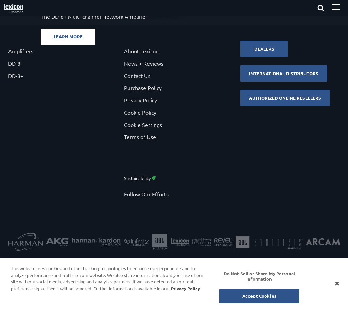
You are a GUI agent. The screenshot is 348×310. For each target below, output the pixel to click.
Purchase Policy (143, 87)
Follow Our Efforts (146, 194)
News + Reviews (143, 63)
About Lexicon (141, 51)
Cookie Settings (143, 124)
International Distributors (283, 73)
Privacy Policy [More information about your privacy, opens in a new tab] (185, 288)
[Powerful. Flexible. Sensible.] (174, 20)
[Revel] (223, 243)
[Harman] (25, 242)
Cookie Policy (140, 112)
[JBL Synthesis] (269, 242)
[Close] (337, 283)
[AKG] (57, 243)
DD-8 (14, 63)
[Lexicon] (180, 243)
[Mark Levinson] (201, 243)
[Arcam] (323, 242)
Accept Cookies (259, 296)
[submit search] (326, 8)
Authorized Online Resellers (285, 98)
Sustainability (140, 178)
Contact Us (137, 75)
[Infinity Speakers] (136, 243)
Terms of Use (140, 136)
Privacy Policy (140, 100)
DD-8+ (15, 75)
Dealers (264, 49)
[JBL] (160, 243)
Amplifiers (20, 51)
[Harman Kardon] (96, 243)
